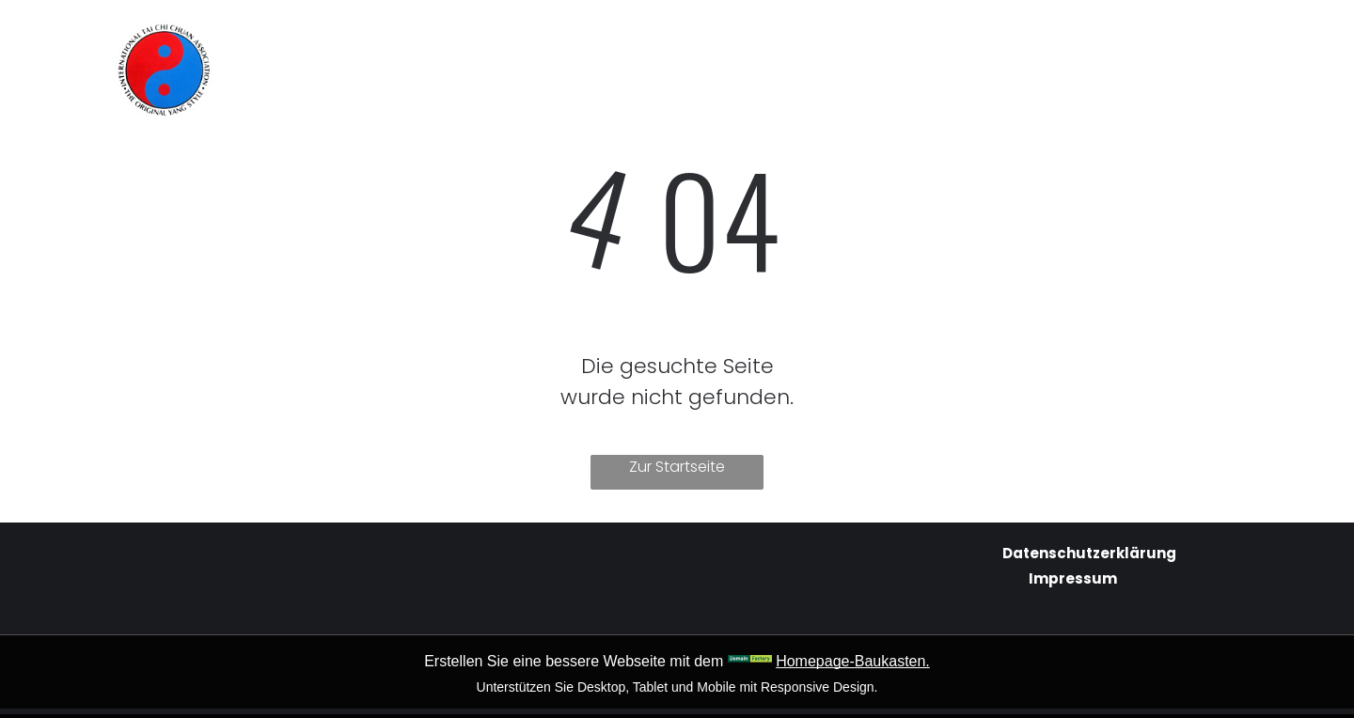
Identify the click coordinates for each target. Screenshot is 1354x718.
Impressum (1073, 578)
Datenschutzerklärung (1089, 553)
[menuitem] (506, 39)
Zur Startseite (677, 466)
